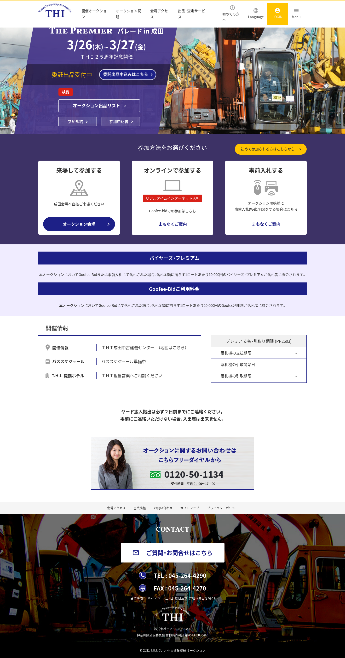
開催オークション (94, 14)
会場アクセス (159, 14)
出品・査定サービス (191, 14)
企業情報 (139, 508)
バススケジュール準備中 (123, 361)
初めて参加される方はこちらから (268, 149)
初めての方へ (230, 13)
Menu (296, 13)
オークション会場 (79, 224)
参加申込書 (118, 121)
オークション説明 (128, 14)
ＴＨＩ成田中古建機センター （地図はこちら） (144, 347)
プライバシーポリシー (222, 508)
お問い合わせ (163, 508)
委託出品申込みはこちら (125, 74)
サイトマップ (189, 508)
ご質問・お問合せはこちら (179, 552)
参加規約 (75, 121)
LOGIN (277, 13)
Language (256, 13)
